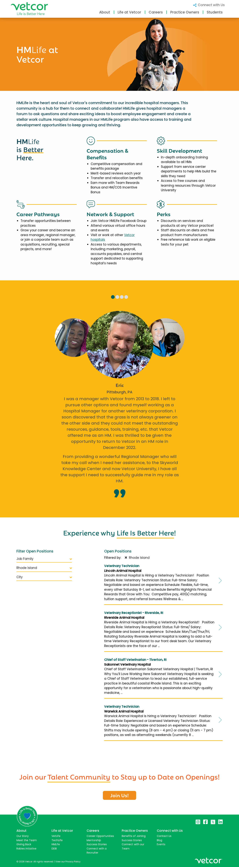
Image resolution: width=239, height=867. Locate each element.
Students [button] (215, 12)
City (44, 577)
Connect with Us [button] (209, 5)
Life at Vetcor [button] (129, 12)
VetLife (56, 836)
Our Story (22, 836)
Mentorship (94, 840)
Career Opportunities (100, 836)
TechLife (57, 840)
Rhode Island (44, 568)
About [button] (104, 12)
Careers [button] (156, 12)
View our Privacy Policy (68, 861)
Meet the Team (26, 840)
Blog (159, 840)
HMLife (56, 844)
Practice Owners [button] (184, 12)
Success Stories (97, 844)
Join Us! (119, 795)
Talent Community (78, 776)
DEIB (54, 848)
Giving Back (23, 844)
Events (161, 844)
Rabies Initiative (26, 848)
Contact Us (164, 836)
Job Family (44, 559)
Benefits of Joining (134, 836)
